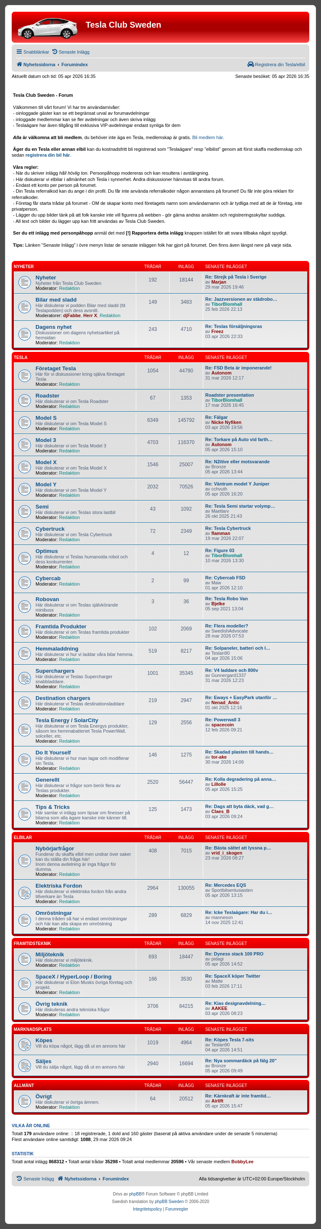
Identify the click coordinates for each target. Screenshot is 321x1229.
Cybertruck (50, 529)
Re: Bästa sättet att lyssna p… (238, 847)
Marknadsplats (32, 1029)
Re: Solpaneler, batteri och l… (237, 648)
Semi (42, 506)
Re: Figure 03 (219, 550)
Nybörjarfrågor (55, 848)
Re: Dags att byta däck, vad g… (239, 806)
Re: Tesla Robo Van (226, 598)
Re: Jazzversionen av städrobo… (241, 299)
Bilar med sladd (56, 300)
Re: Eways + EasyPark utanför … (241, 697)
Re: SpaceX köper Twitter (232, 976)
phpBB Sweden (169, 1201)
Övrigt (44, 1096)
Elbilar (23, 837)
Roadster (47, 395)
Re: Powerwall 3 (222, 719)
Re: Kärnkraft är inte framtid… (238, 1095)
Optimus (47, 551)
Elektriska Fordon (59, 886)
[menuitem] (70, 52)
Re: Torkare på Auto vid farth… (239, 439)
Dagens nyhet (53, 327)
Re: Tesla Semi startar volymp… (240, 506)
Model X (46, 462)
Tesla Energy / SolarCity (67, 720)
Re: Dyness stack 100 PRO (234, 953)
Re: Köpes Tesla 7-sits (229, 1039)
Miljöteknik (50, 954)
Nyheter (24, 266)
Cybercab (48, 578)
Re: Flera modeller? (226, 625)
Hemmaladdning (57, 648)
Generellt (47, 780)
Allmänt (24, 1085)
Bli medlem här (207, 137)
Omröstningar (54, 913)
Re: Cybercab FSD (225, 577)
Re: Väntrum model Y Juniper (237, 483)
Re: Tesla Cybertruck (228, 528)
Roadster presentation (229, 395)
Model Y (46, 484)
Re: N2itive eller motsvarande (237, 461)
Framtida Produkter (61, 626)
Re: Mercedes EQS (225, 885)
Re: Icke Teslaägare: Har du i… (239, 912)
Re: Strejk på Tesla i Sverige (236, 276)
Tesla (21, 357)
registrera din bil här (47, 154)
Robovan (47, 599)
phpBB (135, 1194)
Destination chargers (63, 698)
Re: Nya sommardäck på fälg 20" (241, 1060)
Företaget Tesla (56, 368)
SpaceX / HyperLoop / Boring (74, 976)
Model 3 (46, 440)
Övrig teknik (51, 1004)
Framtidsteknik (32, 943)
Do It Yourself (53, 752)
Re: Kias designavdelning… (235, 1003)
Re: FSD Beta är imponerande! (238, 367)
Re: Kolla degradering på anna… (240, 779)
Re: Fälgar (216, 417)
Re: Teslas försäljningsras (233, 326)
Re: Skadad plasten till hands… (239, 751)
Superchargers (55, 671)
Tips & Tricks (53, 807)
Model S (46, 418)
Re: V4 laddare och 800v (231, 670)
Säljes (43, 1061)
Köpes (44, 1040)
